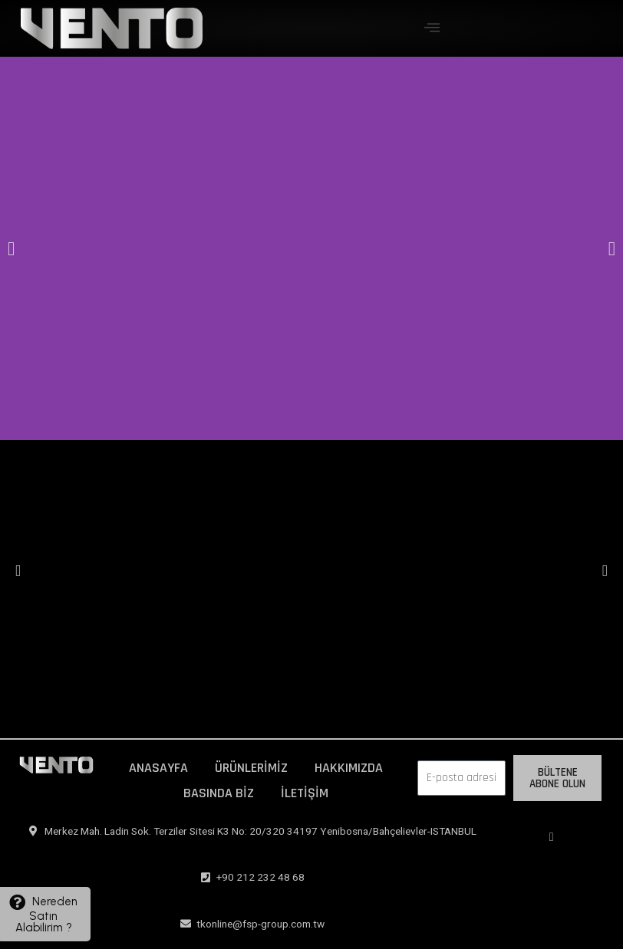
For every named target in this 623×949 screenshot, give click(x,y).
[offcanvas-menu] (432, 28)
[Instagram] (551, 837)
